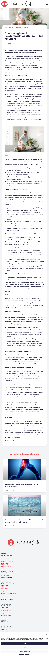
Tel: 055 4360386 (5, 565)
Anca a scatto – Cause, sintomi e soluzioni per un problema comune (21, 485)
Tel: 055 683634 (5, 631)
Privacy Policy (27, 654)
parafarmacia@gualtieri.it (6, 610)
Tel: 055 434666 (5, 587)
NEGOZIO (6, 554)
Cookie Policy (21, 654)
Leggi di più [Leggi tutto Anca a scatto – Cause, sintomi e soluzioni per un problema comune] (8, 490)
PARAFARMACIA (7, 598)
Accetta (24, 643)
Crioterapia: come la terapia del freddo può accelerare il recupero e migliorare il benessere (24, 521)
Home (6, 27)
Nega (24, 647)
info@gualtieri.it (4, 588)
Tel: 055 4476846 (5, 609)
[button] (47, 634)
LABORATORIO (6, 576)
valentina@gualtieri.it (6, 566)
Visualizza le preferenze (24, 651)
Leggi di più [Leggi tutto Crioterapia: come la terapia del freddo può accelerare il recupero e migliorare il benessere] (8, 526)
